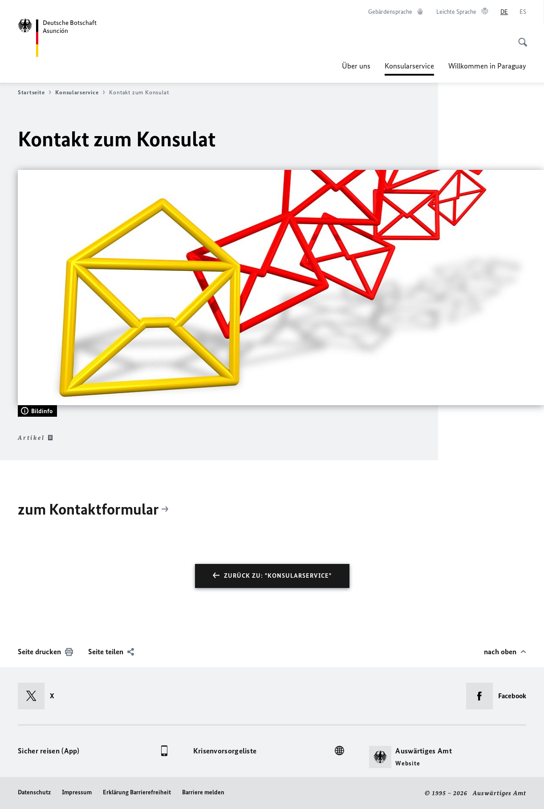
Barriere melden (203, 792)
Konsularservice (409, 66)
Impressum (77, 792)
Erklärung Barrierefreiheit (137, 792)
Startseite (34, 93)
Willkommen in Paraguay (487, 65)
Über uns (356, 65)
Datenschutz (34, 792)
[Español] (523, 12)
